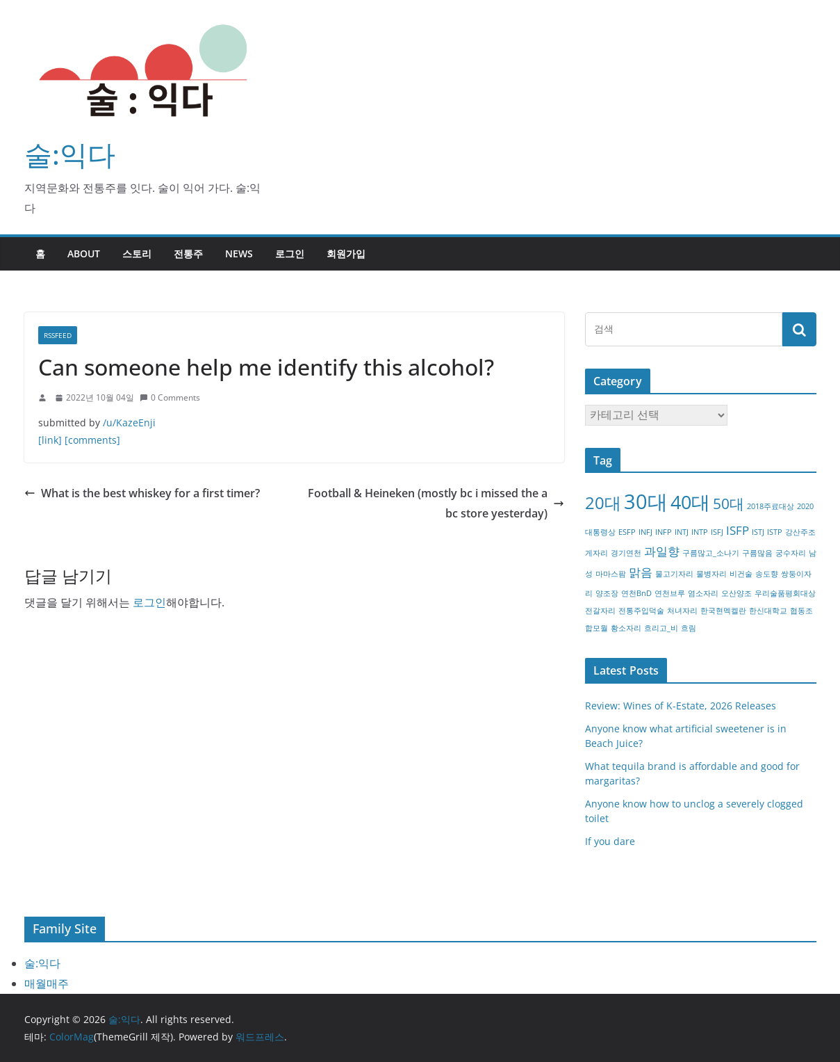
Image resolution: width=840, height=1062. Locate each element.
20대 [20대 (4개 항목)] (603, 502)
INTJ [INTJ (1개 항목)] (682, 532)
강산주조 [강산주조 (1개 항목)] (800, 532)
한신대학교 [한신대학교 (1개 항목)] (768, 611)
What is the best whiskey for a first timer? (142, 493)
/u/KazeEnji (129, 422)
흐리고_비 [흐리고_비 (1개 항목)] (661, 628)
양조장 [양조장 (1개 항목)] (606, 593)
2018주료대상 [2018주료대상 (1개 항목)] (770, 506)
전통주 (188, 253)
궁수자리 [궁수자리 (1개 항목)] (790, 553)
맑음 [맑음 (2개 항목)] (640, 572)
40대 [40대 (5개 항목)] (690, 502)
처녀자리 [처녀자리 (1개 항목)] (682, 611)
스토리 (136, 253)
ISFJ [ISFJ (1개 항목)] (717, 532)
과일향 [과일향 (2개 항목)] (662, 551)
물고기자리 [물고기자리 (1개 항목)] (674, 574)
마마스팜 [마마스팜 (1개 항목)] (610, 574)
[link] (50, 439)
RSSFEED (58, 335)
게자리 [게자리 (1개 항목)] (596, 553)
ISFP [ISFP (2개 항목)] (737, 530)
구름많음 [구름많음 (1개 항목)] (757, 553)
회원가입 (346, 253)
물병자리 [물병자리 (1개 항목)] (711, 574)
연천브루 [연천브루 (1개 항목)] (669, 593)
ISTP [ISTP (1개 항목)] (774, 532)
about (83, 253)
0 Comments (170, 397)
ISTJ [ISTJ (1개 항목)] (758, 532)
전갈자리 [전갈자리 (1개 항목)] (600, 611)
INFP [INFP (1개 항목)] (663, 532)
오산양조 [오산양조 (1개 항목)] (736, 593)
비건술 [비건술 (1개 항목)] (741, 574)
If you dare (610, 841)
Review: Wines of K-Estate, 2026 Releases (680, 705)
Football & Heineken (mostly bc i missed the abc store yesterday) (436, 503)
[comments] (92, 439)
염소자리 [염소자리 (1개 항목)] (703, 593)
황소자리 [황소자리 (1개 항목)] (626, 628)
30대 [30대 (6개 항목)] (646, 501)
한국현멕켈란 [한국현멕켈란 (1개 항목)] (723, 611)
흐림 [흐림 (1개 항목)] (688, 628)
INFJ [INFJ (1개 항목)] (645, 532)
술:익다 (69, 154)
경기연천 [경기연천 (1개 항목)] (626, 553)
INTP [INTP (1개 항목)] (699, 532)
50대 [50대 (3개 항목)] (728, 503)
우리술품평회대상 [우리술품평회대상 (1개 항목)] (785, 593)
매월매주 (46, 983)
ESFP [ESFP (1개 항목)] (627, 532)
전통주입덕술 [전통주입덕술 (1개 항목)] (641, 611)
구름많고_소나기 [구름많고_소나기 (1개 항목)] (710, 553)
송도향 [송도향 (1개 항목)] (766, 574)
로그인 (289, 253)
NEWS (239, 253)
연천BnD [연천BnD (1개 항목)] (636, 593)
